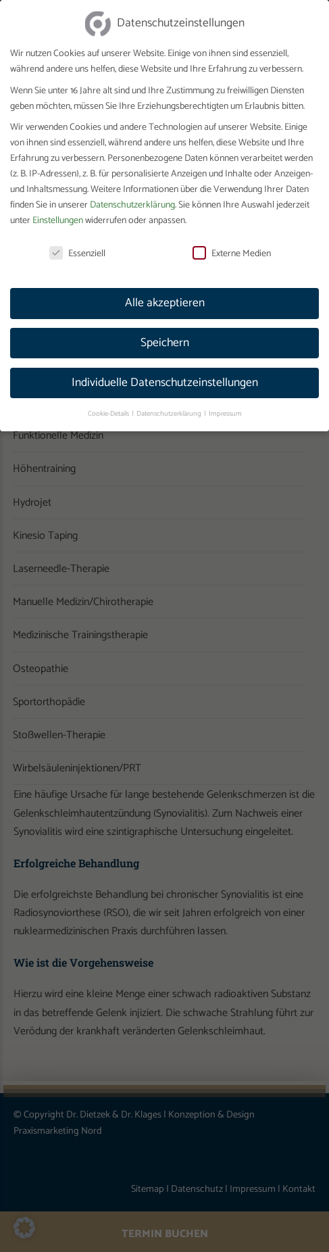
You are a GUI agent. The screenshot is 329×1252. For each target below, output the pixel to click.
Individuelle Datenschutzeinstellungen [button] (165, 373)
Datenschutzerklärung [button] (169, 405)
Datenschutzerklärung (132, 196)
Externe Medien (232, 245)
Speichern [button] (165, 333)
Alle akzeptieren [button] (165, 294)
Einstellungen (57, 212)
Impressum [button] (225, 405)
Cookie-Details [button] (109, 405)
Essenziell (77, 245)
